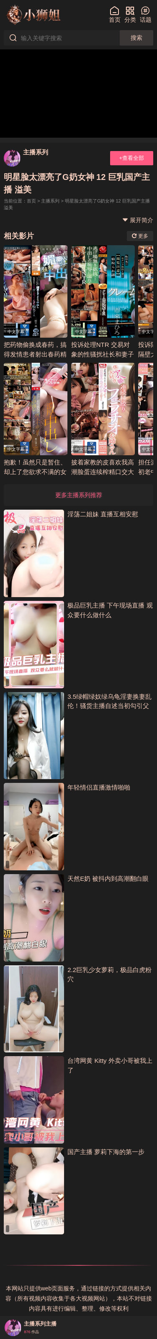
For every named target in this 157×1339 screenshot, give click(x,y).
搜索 (136, 37)
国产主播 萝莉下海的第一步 (105, 1151)
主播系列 (35, 152)
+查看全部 (131, 158)
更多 (140, 236)
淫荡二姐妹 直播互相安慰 (102, 514)
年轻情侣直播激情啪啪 (98, 787)
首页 (31, 200)
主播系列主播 (40, 1324)
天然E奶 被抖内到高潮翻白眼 (108, 878)
